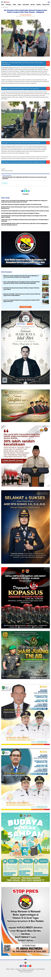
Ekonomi (32, 4)
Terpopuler (8, 4)
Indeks (14, 4)
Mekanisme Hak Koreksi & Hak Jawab (25, 970)
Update (30, 323)
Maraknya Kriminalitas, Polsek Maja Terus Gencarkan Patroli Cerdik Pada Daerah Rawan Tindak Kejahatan (21, 294)
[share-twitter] (24, 191)
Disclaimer (12, 969)
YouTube (31, 966)
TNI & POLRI (4, 183)
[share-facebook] (22, 191)
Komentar (25, 194)
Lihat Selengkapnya (25, 306)
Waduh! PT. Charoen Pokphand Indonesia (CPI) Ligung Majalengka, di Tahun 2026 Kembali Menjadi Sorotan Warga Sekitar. (21, 276)
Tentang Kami (24, 969)
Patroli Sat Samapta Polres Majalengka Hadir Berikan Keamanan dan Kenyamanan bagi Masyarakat (24, 177)
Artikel (19, 4)
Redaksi (7, 969)
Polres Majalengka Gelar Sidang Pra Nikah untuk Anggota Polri (23, 88)
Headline (38, 4)
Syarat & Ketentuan (31, 969)
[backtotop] (25, 960)
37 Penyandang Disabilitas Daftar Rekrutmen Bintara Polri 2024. (24, 142)
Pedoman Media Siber (40, 969)
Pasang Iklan (17, 969)
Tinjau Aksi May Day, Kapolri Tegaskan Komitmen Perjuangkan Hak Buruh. (26, 162)
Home (2, 4)
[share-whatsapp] (26, 191)
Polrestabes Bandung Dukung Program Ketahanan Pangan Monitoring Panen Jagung (21, 288)
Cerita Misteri (25, 4)
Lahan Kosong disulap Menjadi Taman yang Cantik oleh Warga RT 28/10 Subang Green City (21, 300)
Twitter (28, 966)
